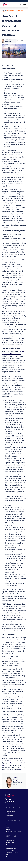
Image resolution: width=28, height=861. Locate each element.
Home (7, 825)
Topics (7, 827)
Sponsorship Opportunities (13, 831)
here (20, 770)
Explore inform (13, 821)
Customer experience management (14, 10)
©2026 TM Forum (11, 816)
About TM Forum (13, 807)
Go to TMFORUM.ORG (6, 1)
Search (8, 829)
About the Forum (10, 811)
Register (24, 1)
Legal (7, 814)
